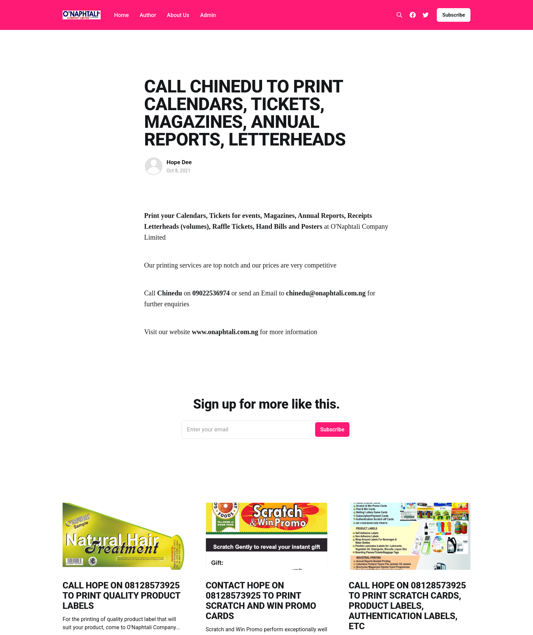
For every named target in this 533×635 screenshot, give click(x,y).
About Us (178, 15)
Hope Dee (179, 162)
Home (121, 15)
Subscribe (453, 15)
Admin (208, 15)
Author (148, 15)
